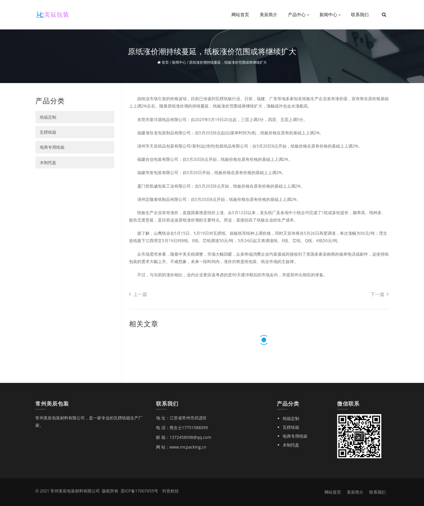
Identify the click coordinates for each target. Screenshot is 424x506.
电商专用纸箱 (52, 147)
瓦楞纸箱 (48, 132)
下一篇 (379, 294)
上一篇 (138, 294)
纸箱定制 (48, 117)
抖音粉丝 (170, 491)
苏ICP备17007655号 (139, 491)
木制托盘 (48, 162)
